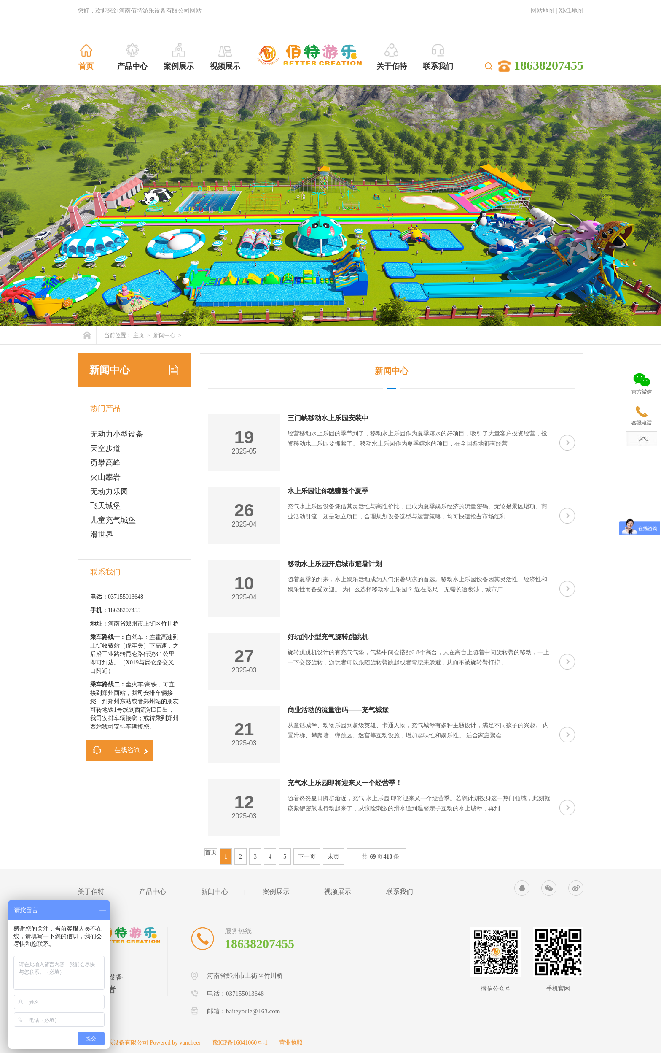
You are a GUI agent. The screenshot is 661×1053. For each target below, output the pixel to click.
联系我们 (399, 891)
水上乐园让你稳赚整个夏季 (328, 490)
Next (653, 201)
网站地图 (542, 11)
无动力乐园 (109, 491)
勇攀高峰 (105, 463)
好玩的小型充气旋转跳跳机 (328, 636)
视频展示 (337, 891)
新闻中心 (164, 335)
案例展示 (276, 891)
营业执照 (291, 1043)
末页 (333, 856)
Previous (8, 201)
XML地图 (571, 11)
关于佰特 (91, 891)
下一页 (307, 856)
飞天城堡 (105, 506)
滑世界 (101, 534)
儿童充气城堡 (113, 520)
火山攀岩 (105, 477)
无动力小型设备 (116, 434)
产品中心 (152, 891)
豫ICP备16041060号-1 (240, 1043)
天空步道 (105, 448)
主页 (138, 335)
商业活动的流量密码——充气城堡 (338, 709)
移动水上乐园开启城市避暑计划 (335, 563)
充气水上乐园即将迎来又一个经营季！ (345, 782)
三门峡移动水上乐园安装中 (328, 417)
